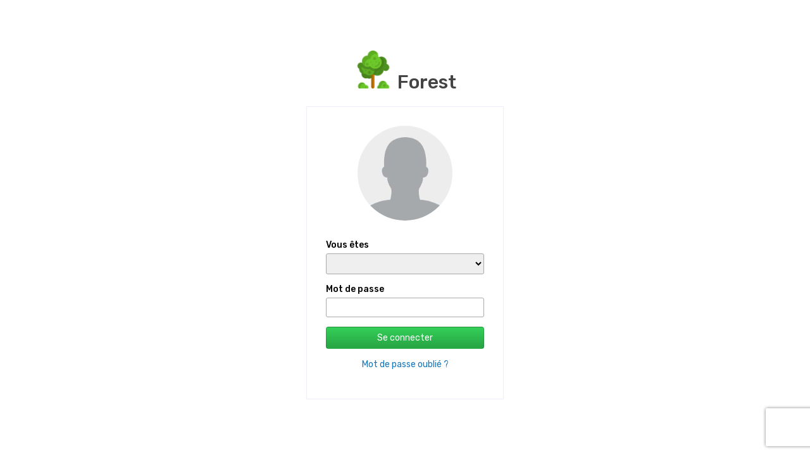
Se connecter (405, 337)
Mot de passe (355, 289)
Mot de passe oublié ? (405, 364)
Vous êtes (347, 245)
